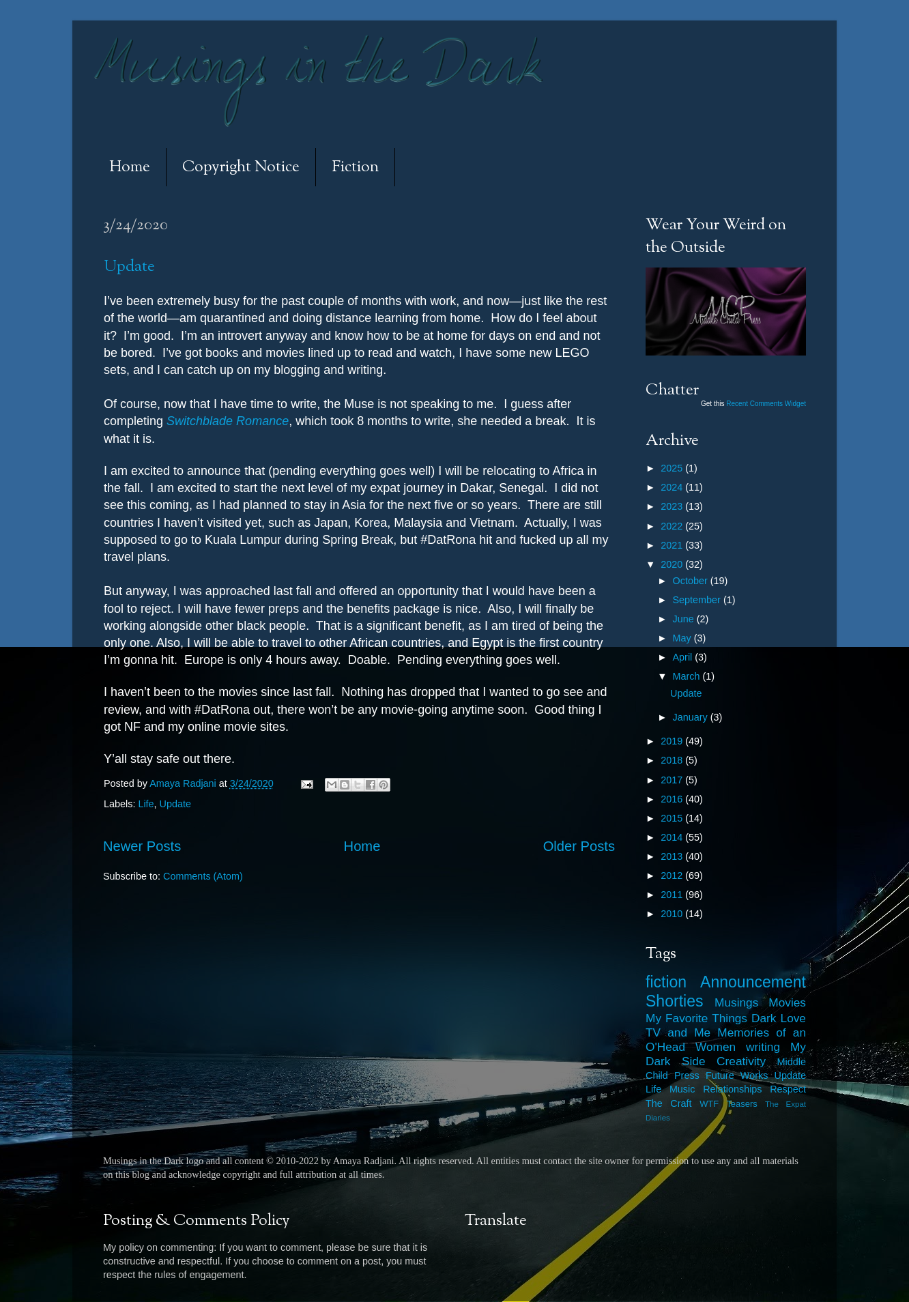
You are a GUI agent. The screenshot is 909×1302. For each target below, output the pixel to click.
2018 (673, 760)
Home (129, 167)
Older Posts (579, 846)
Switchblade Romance (228, 421)
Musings (736, 1002)
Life (146, 803)
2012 (673, 875)
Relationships (732, 1089)
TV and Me (678, 1032)
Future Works (737, 1075)
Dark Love (778, 1018)
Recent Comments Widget (766, 403)
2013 (673, 856)
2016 (673, 799)
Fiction (355, 167)
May (683, 638)
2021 (673, 545)
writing (763, 1047)
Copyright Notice (241, 167)
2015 (673, 818)
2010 (673, 913)
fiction (666, 982)
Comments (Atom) (203, 876)
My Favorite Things (696, 1018)
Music (682, 1089)
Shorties (675, 1001)
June (685, 618)
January (691, 717)
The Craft (669, 1103)
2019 (673, 741)
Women (715, 1047)
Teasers (741, 1104)
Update (129, 267)
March (688, 676)
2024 (673, 487)
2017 (673, 780)
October (691, 580)
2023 (673, 506)
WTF (709, 1104)
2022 (673, 526)
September (698, 599)
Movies (787, 1002)
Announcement (753, 982)
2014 (673, 837)
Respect (788, 1089)
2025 (673, 468)
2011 (673, 894)
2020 (673, 564)
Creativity (741, 1061)
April (684, 657)
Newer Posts (142, 846)
